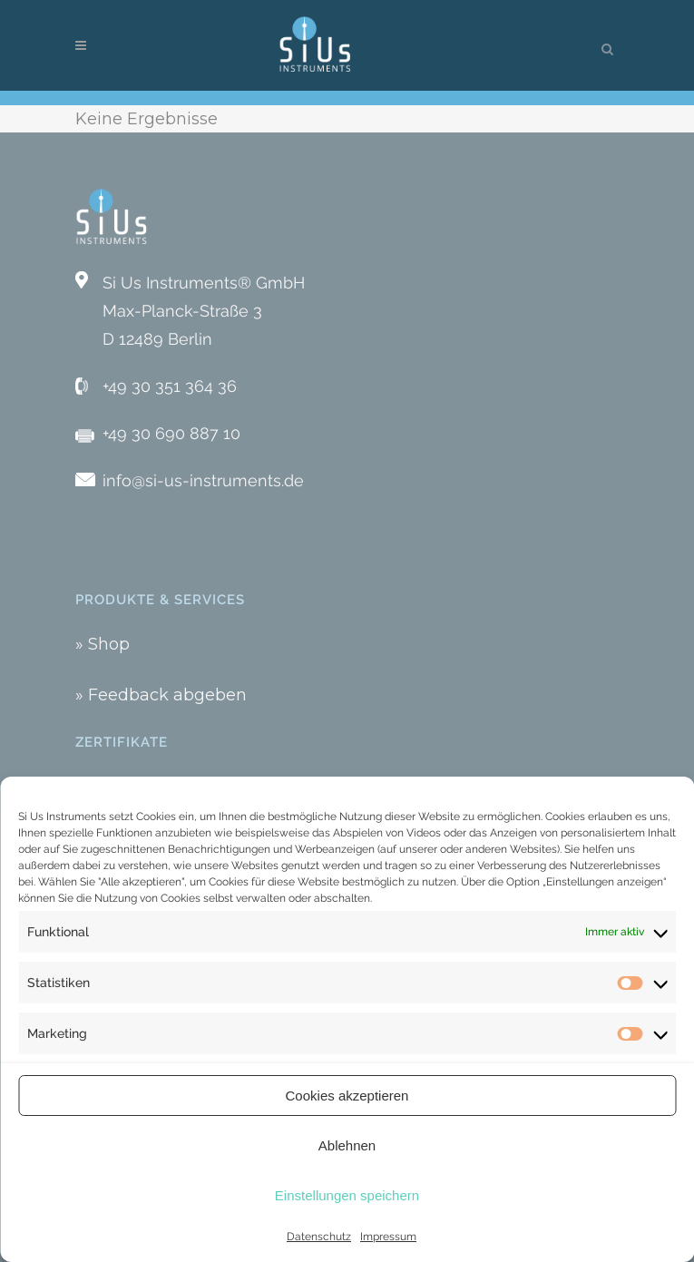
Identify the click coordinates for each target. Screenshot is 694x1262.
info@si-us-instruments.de (203, 480)
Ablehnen (347, 1145)
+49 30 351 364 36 (170, 386)
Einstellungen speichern (347, 1195)
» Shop (102, 644)
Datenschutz (319, 1236)
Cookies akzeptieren (347, 1095)
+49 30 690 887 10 (171, 433)
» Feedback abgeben (161, 695)
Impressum (388, 1236)
